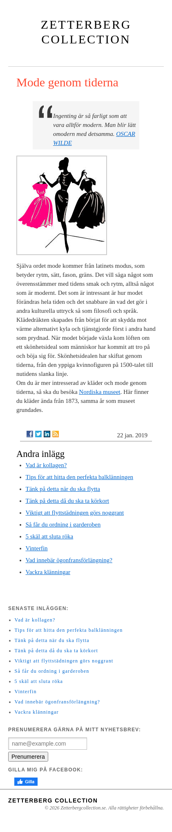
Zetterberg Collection (53, 800)
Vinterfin (37, 548)
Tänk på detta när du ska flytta (63, 489)
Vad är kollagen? (46, 465)
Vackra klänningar (48, 572)
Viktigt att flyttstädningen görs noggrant (75, 512)
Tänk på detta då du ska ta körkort (67, 500)
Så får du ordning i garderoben (63, 524)
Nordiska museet (99, 392)
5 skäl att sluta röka (50, 536)
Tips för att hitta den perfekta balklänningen (80, 477)
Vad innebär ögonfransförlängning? (69, 560)
